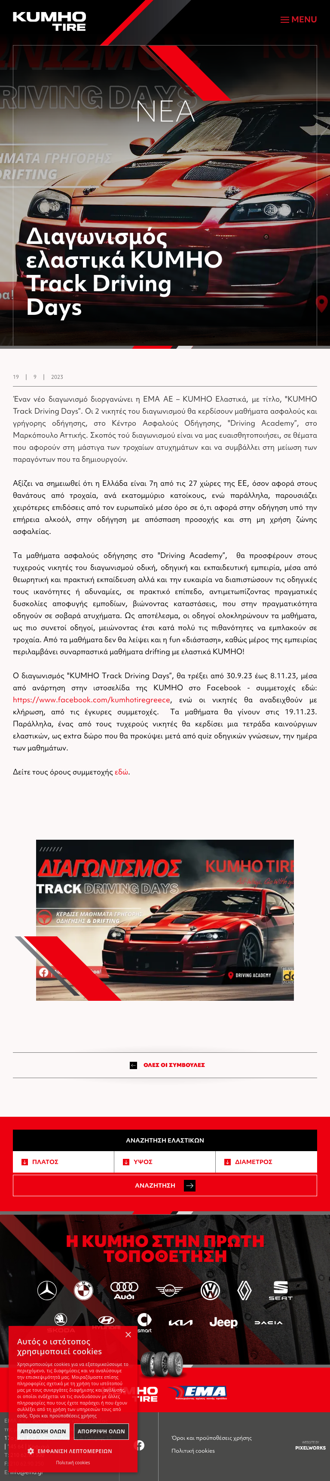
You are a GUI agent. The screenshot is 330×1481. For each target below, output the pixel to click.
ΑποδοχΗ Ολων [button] (43, 1431)
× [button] (128, 1335)
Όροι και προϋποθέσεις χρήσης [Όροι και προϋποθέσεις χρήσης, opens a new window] (63, 1416)
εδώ (121, 772)
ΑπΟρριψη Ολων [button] (101, 1431)
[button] (73, 1451)
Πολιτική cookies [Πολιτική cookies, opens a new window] (73, 1463)
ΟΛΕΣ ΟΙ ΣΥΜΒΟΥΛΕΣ (167, 1065)
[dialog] (73, 1399)
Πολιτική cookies (193, 1450)
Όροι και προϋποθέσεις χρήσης (211, 1437)
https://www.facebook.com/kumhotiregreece (91, 699)
